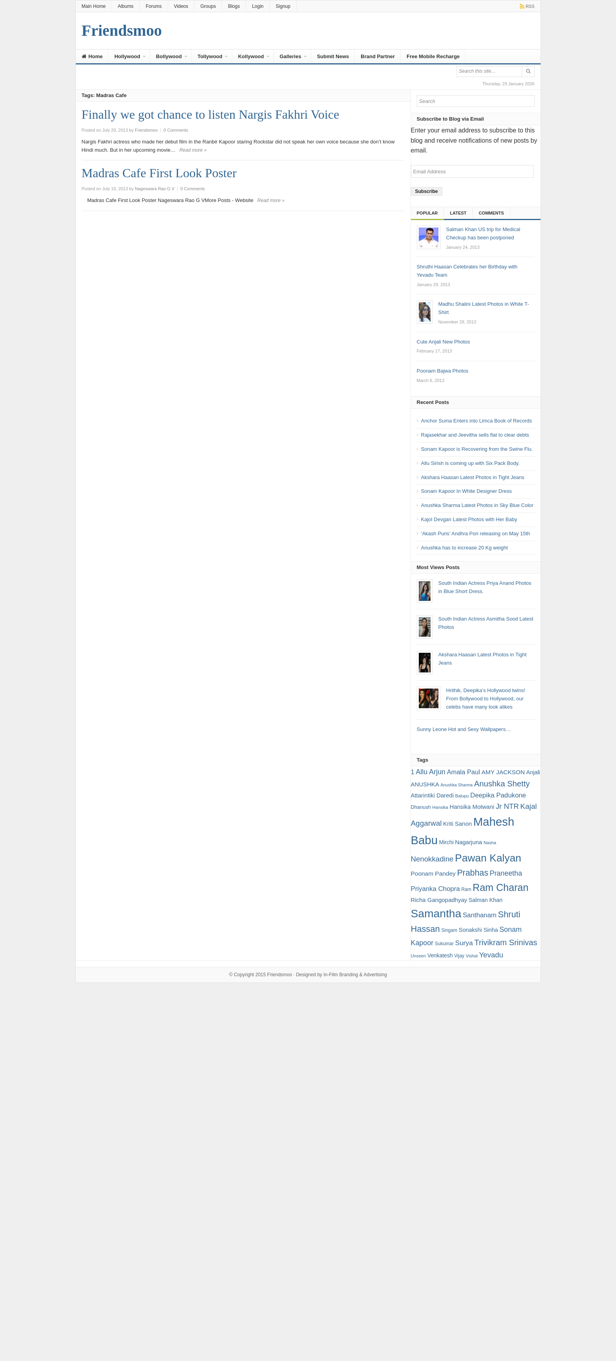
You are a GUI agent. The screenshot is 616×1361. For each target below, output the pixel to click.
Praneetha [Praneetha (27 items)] (506, 873)
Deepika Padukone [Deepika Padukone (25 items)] (498, 795)
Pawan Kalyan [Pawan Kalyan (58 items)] (488, 858)
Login (257, 6)
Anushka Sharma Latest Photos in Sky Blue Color (477, 505)
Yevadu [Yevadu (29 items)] (491, 955)
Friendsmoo (279, 974)
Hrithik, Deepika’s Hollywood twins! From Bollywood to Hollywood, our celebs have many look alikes (485, 698)
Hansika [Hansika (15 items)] (440, 807)
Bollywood (169, 56)
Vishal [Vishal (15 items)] (471, 955)
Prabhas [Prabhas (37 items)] (472, 873)
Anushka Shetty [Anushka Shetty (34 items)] (502, 783)
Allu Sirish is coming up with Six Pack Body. (470, 463)
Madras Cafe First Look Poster (159, 173)
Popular (427, 213)
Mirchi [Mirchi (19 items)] (446, 842)
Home (92, 56)
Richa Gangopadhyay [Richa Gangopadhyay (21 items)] (439, 899)
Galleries (290, 56)
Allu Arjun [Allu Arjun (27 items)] (430, 772)
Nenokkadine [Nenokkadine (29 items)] (432, 859)
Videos (181, 6)
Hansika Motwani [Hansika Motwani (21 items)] (471, 806)
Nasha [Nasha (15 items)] (490, 842)
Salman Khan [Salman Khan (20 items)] (485, 900)
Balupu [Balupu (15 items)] (462, 795)
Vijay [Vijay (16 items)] (459, 956)
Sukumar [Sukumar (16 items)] (444, 943)
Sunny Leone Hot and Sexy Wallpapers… (464, 729)
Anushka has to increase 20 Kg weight (464, 548)
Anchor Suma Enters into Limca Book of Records (476, 421)
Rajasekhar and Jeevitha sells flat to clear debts (475, 435)
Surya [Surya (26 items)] (464, 943)
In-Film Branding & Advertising (355, 974)
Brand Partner (378, 56)
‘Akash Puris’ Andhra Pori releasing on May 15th (475, 533)
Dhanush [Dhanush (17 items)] (421, 807)
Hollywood (127, 56)
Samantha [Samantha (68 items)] (436, 913)
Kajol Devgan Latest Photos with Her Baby (469, 519)
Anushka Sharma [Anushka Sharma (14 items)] (456, 784)
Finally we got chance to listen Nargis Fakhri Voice (210, 114)
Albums (126, 6)
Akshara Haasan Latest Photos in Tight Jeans (472, 477)
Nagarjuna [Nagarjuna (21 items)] (468, 842)
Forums (154, 6)
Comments (491, 213)
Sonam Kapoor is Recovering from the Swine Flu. (477, 449)
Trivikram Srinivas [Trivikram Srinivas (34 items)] (505, 942)
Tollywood (210, 56)
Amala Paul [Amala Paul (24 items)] (463, 772)
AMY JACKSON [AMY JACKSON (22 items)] (503, 772)
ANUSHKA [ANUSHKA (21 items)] (425, 784)
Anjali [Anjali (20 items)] (533, 772)
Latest (458, 213)
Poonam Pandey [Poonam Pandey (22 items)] (433, 873)
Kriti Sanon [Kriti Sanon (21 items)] (457, 823)
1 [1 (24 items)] (412, 772)
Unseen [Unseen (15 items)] (418, 955)
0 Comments (175, 130)
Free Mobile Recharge (433, 56)
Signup (283, 6)
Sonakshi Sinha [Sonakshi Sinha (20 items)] (478, 930)
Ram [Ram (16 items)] (466, 889)
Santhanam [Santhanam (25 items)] (480, 915)
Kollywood (251, 56)
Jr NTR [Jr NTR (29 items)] (507, 806)
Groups (208, 6)
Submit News (333, 56)
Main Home (94, 6)
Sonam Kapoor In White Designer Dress (466, 491)
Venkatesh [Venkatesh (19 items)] (440, 955)
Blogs (234, 6)
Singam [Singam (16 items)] (449, 930)
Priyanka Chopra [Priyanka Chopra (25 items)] (435, 889)
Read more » (193, 150)
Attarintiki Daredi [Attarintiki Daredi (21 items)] (432, 795)
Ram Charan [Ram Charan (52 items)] (500, 887)
